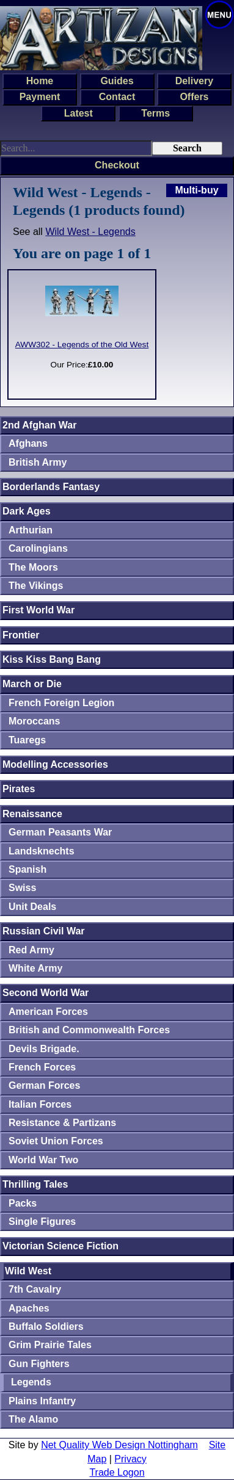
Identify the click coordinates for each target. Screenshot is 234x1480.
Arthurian (31, 530)
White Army (35, 968)
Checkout (117, 165)
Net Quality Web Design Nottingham (119, 1445)
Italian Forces (40, 1104)
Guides (116, 81)
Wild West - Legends (90, 231)
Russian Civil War (43, 931)
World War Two (43, 1160)
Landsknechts (42, 851)
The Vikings (36, 585)
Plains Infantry (42, 1401)
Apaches (29, 1308)
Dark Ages (26, 511)
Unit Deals (32, 906)
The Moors (33, 567)
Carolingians (38, 548)
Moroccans (34, 721)
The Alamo (33, 1419)
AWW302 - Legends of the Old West (81, 344)
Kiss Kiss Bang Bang (51, 659)
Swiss (22, 888)
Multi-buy (196, 190)
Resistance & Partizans (62, 1122)
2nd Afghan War (39, 425)
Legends (31, 1382)
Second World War (45, 992)
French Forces (42, 1067)
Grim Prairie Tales (50, 1345)
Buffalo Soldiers (46, 1326)
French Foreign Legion (61, 703)
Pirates (18, 789)
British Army (38, 462)
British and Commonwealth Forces (89, 1030)
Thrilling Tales (35, 1184)
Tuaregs (27, 740)
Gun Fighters (39, 1364)
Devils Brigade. (44, 1049)
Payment (40, 97)
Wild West (28, 1271)
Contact (117, 97)
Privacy (130, 1459)
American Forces (48, 1011)
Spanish (27, 869)
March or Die (32, 684)
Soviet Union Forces (56, 1141)
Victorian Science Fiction (60, 1246)
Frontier (20, 635)
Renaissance (32, 814)
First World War (38, 610)
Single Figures (42, 1221)
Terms (155, 113)
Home (39, 81)
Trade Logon (116, 1472)
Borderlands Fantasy (51, 487)
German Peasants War (60, 832)
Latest (78, 113)
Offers (194, 97)
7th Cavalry (35, 1289)
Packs (23, 1203)
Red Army (31, 950)
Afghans (28, 443)
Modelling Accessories (55, 764)
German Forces (44, 1085)
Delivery (194, 81)
